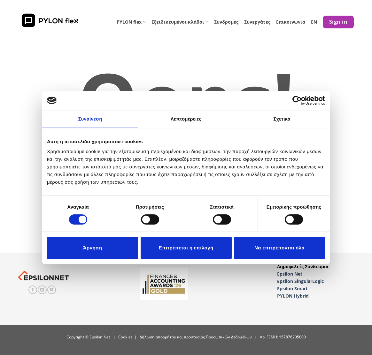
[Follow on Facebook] (32, 289)
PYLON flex (131, 22)
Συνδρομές (226, 22)
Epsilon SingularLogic (300, 281)
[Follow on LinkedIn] (42, 289)
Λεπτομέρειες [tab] (186, 119)
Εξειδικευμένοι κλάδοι (179, 22)
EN (314, 22)
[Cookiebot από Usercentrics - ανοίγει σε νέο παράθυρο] (297, 100)
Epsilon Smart (292, 288)
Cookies (125, 337)
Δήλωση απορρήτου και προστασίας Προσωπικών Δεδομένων (196, 337)
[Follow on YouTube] (51, 289)
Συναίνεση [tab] (90, 119)
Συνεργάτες (257, 22)
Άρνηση (92, 247)
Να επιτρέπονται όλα (279, 247)
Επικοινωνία (290, 22)
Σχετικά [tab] (281, 119)
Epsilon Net (289, 274)
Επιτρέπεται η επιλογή (186, 247)
